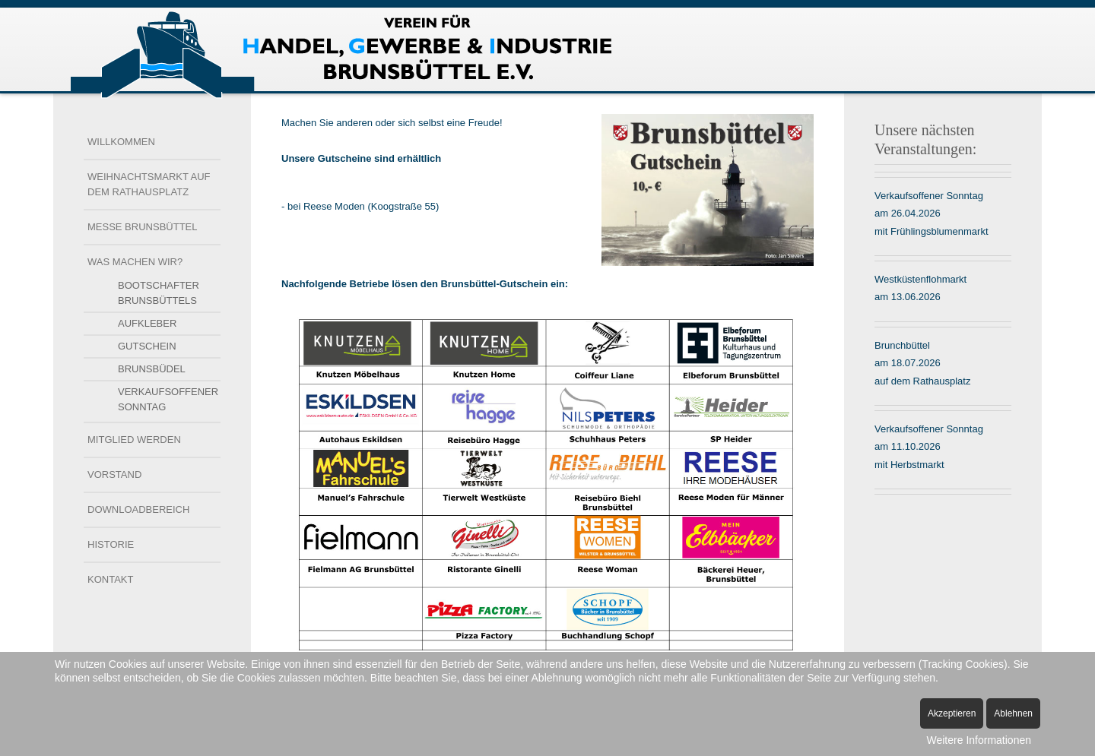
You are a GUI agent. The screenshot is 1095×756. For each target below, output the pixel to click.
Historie (110, 544)
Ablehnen (1013, 713)
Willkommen (121, 141)
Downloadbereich (138, 509)
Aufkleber (147, 323)
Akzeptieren (952, 713)
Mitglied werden (134, 439)
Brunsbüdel (152, 369)
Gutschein (147, 346)
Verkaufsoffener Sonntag (168, 399)
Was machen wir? (134, 261)
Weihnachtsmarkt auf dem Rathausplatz (149, 184)
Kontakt (110, 579)
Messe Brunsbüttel (142, 226)
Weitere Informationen (979, 740)
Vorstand (114, 474)
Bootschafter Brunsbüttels (158, 293)
